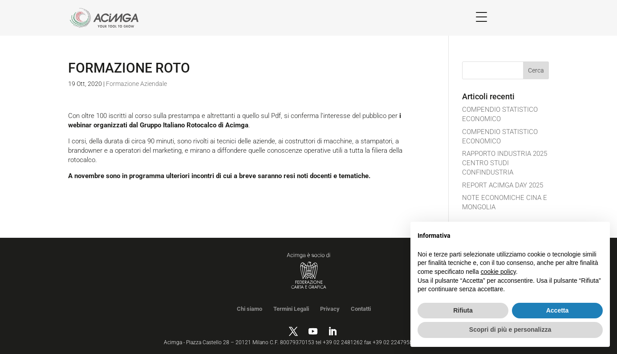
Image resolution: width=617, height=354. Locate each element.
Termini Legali (291, 308)
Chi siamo (249, 308)
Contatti (361, 308)
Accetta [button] (557, 310)
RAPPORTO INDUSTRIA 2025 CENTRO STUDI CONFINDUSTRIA (504, 163)
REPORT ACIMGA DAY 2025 (502, 185)
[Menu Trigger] (481, 16)
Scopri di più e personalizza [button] (510, 329)
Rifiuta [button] (463, 310)
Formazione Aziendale (136, 83)
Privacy (330, 308)
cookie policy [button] (498, 271)
